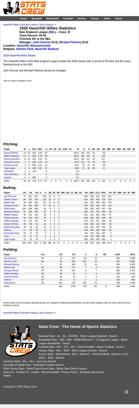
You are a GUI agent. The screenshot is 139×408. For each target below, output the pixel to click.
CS (71, 192)
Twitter (7, 375)
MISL (51, 357)
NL (64, 336)
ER (93, 149)
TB (110, 192)
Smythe (7, 177)
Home (23, 18)
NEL (52, 32)
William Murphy (11, 215)
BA (86, 192)
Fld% (117, 254)
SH (124, 192)
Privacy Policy (69, 372)
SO (113, 149)
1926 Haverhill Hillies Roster (19, 55)
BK (124, 149)
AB (36, 192)
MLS (74, 354)
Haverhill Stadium (47, 49)
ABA (69, 339)
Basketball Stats (48, 339)
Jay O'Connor (10, 196)
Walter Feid (9, 202)
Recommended (50, 372)
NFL (59, 346)
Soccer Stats (46, 354)
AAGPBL (73, 336)
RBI (63, 192)
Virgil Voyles (9, 168)
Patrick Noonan (11, 165)
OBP (91, 192)
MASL (42, 357)
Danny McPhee (11, 153)
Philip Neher (9, 208)
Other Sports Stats (13, 368)
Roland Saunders (12, 159)
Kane (6, 236)
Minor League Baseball (94, 336)
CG (59, 149)
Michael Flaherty (70, 42)
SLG (97, 192)
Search (113, 336)
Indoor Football (105, 346)
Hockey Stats (46, 350)
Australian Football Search (48, 365)
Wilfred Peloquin (11, 156)
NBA (62, 339)
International (63, 354)
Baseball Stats (47, 336)
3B (54, 192)
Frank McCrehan (11, 162)
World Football (100, 354)
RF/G (132, 254)
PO (73, 254)
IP (78, 149)
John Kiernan (42, 42)
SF (128, 192)
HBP (119, 149)
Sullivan (7, 230)
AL (58, 336)
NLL (32, 361)
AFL (73, 346)
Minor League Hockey (84, 350)
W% (34, 149)
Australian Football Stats (17, 365)
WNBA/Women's (83, 339)
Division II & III (119, 354)
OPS (103, 192)
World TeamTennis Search (72, 368)
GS (50, 149)
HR (98, 149)
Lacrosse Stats (11, 361)
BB (103, 149)
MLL (25, 361)
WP (129, 149)
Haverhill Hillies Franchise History (20, 24)
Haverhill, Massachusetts (34, 45)
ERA (40, 149)
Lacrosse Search (46, 361)
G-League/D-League (107, 339)
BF (133, 149)
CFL (66, 346)
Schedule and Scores (92, 372)
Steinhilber (9, 171)
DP (114, 192)
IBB (108, 149)
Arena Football (85, 346)
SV (70, 149)
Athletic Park (25, 49)
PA (30, 192)
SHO (65, 149)
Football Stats (46, 346)
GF (54, 149)
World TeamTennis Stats (40, 368)
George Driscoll (11, 205)
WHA (66, 350)
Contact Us (22, 372)
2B (49, 192)
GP (24, 192)
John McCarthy (11, 174)
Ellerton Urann (10, 199)
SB (67, 192)
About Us (8, 372)
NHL (58, 350)
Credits (35, 372)
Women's (85, 354)
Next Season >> (48, 24)
